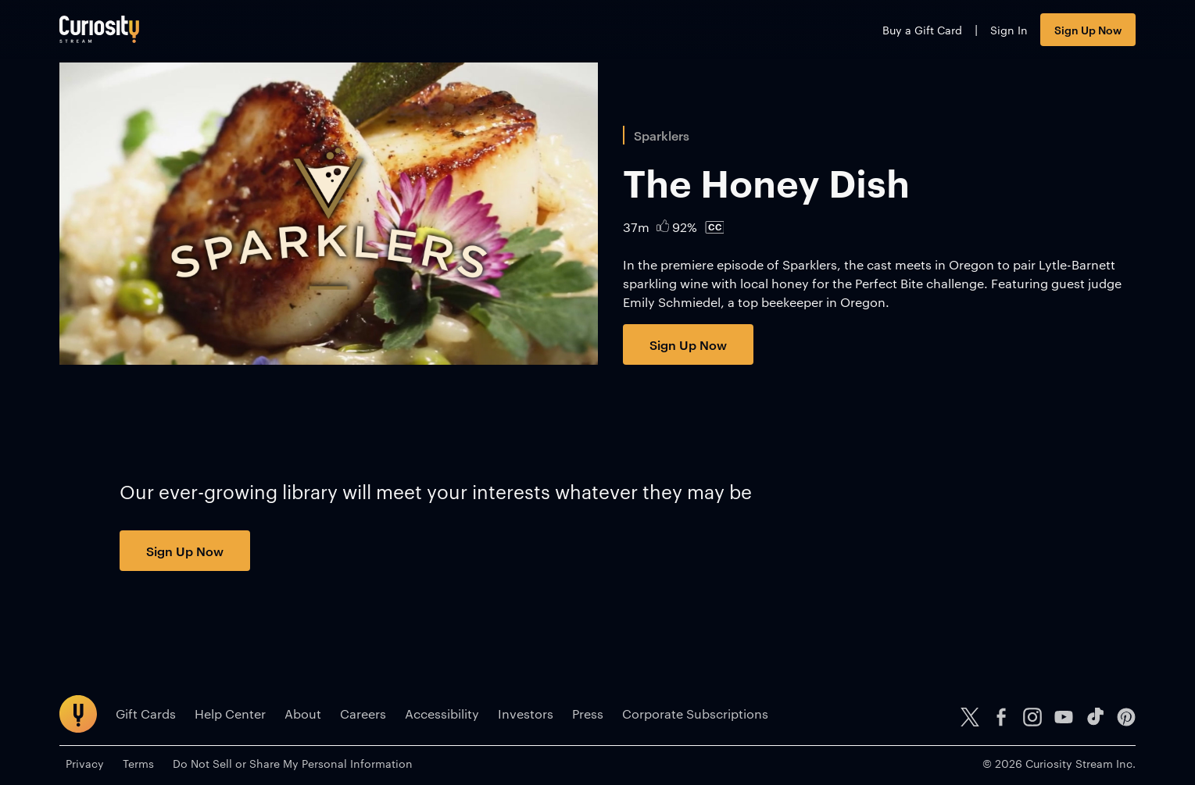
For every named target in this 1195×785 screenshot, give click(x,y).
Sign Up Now (1088, 29)
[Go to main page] (99, 29)
